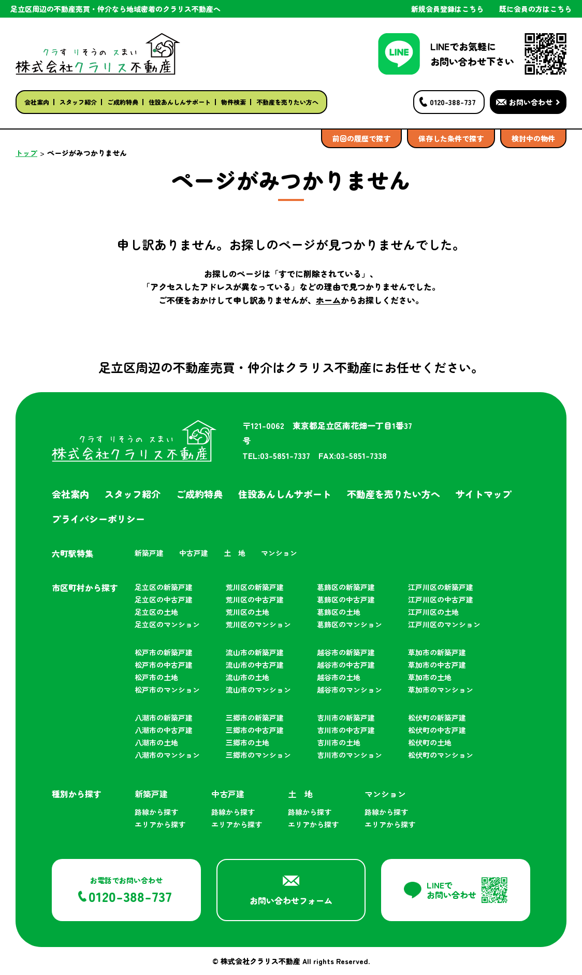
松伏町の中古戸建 (437, 730)
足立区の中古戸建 (164, 599)
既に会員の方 (535, 9)
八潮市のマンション (167, 755)
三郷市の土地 (247, 742)
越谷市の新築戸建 (346, 652)
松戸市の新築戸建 (164, 652)
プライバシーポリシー (98, 518)
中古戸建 (193, 553)
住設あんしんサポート (180, 101)
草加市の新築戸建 (437, 652)
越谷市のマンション (349, 689)
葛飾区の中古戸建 (346, 599)
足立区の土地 (156, 612)
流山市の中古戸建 (255, 664)
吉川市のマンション (349, 755)
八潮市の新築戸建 (164, 717)
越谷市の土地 (338, 677)
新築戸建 (149, 553)
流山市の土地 (247, 677)
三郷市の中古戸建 (255, 730)
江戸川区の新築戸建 (440, 587)
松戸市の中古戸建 (164, 664)
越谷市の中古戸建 (346, 664)
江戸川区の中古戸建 (440, 599)
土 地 (234, 553)
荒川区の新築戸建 (255, 587)
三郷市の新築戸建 (255, 717)
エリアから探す (160, 824)
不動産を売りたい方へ (287, 101)
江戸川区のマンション (444, 624)
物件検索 (233, 101)
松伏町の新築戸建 (437, 717)
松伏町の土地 (430, 742)
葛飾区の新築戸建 (346, 587)
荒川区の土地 (247, 612)
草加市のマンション (440, 689)
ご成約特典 (122, 101)
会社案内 (36, 101)
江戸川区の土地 (433, 612)
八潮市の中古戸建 (164, 730)
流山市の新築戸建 (255, 652)
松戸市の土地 (156, 677)
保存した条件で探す (451, 138)
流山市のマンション (258, 689)
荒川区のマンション (258, 624)
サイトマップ (484, 493)
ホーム (328, 300)
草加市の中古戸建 (437, 664)
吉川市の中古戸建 (346, 730)
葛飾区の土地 (338, 612)
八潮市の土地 (156, 742)
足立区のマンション (167, 624)
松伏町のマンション (440, 755)
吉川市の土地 (338, 742)
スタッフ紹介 (78, 101)
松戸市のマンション (167, 689)
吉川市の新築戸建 (346, 717)
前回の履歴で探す (361, 138)
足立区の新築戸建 (164, 587)
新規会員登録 (447, 9)
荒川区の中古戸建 (255, 599)
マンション (279, 553)
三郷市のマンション (258, 755)
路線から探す (156, 812)
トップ (26, 153)
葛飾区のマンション (349, 624)
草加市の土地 (430, 677)
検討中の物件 (533, 138)
